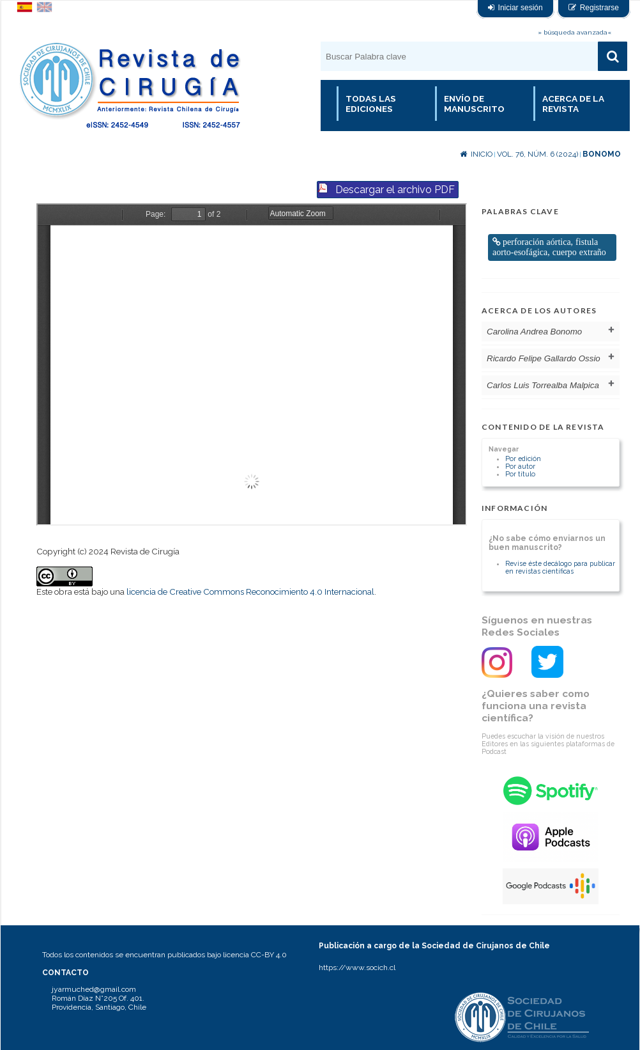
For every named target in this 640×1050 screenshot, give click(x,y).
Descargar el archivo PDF (395, 190)
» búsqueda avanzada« (574, 32)
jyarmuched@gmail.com (94, 989)
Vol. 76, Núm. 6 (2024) (537, 154)
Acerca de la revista (573, 103)
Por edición (523, 458)
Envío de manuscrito (474, 103)
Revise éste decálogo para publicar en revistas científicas (560, 567)
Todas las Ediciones (371, 103)
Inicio (476, 154)
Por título (520, 474)
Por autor (520, 466)
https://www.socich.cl (357, 967)
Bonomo (602, 154)
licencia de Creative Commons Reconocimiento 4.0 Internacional (250, 591)
